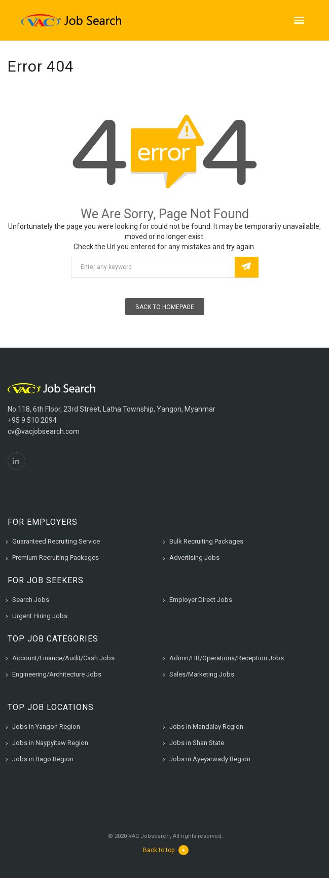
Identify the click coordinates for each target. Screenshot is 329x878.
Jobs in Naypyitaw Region (50, 743)
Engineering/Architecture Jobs (56, 674)
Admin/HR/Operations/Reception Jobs (226, 658)
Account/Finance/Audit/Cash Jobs (63, 658)
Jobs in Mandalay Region (206, 726)
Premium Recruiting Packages (55, 557)
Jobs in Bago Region (43, 759)
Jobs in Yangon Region (46, 726)
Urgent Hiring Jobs (39, 616)
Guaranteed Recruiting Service (56, 541)
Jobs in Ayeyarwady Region (209, 759)
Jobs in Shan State (196, 743)
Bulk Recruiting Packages (206, 541)
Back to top (166, 850)
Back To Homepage (164, 307)
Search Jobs (30, 599)
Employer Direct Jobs (200, 599)
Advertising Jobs (194, 557)
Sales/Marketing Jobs (201, 674)
